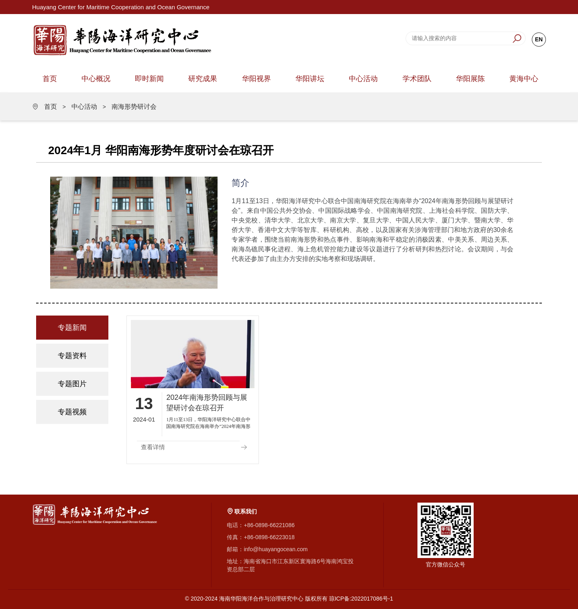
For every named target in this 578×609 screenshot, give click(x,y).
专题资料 (72, 356)
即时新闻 (149, 79)
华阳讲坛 (309, 79)
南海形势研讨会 (134, 106)
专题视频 (72, 412)
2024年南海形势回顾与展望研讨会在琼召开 (206, 402)
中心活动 (363, 79)
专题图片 (72, 384)
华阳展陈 (470, 79)
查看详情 (153, 447)
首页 (50, 79)
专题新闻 (72, 328)
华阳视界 (256, 79)
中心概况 (95, 79)
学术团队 (417, 79)
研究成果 (202, 79)
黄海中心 (523, 79)
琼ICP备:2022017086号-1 (361, 598)
